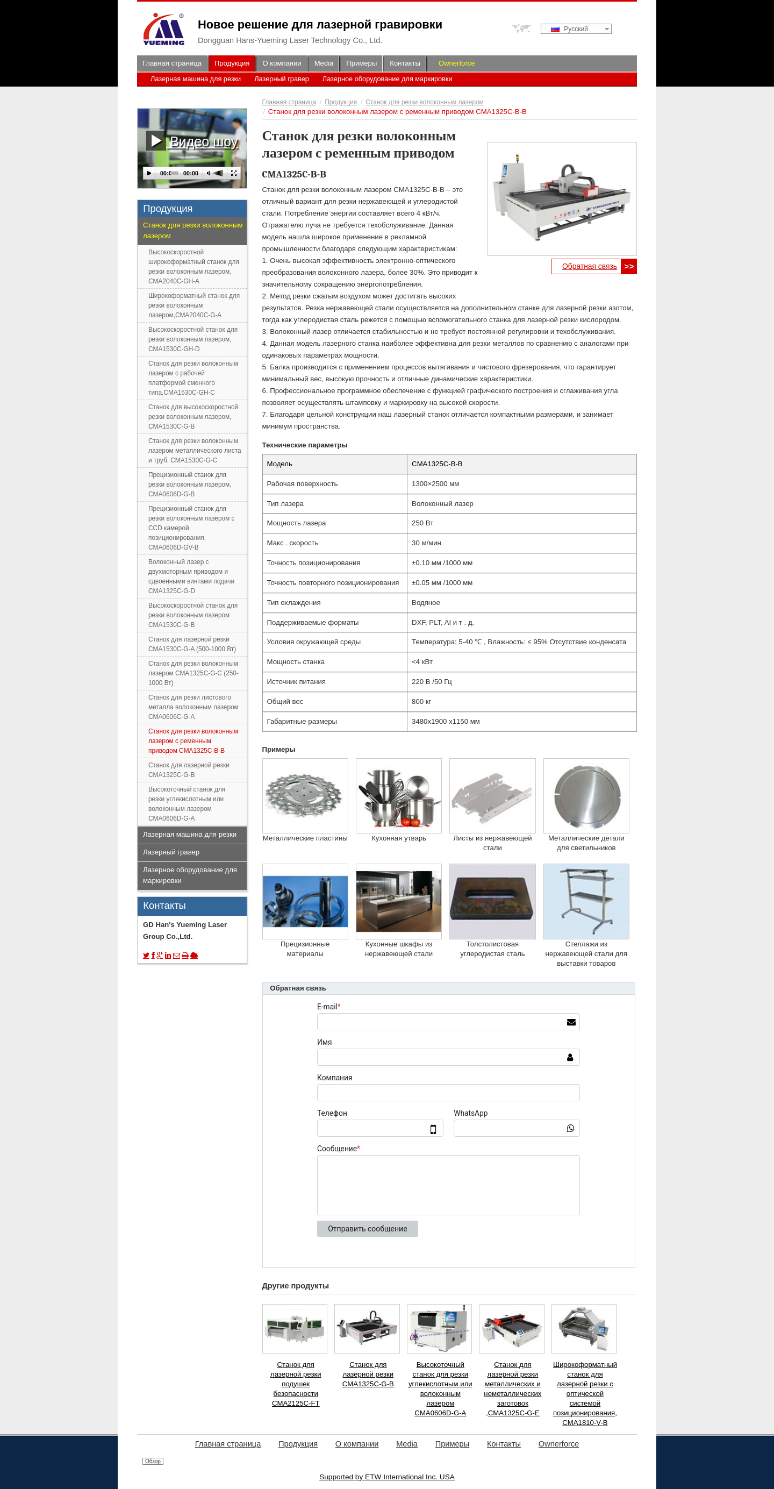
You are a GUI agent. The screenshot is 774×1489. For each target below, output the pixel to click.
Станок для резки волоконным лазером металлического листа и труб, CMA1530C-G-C (194, 450)
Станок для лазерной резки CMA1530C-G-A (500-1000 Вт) (192, 644)
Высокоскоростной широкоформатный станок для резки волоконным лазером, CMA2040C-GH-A (193, 266)
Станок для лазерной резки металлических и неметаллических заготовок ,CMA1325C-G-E (512, 1388)
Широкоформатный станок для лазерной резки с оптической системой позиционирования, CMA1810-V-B (585, 1393)
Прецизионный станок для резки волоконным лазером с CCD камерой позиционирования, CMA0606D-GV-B (191, 528)
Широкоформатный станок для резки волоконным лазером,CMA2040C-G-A (194, 305)
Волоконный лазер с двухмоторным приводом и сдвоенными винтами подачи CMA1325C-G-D (191, 576)
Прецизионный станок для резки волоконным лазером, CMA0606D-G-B (190, 484)
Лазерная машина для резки (195, 79)
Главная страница (289, 102)
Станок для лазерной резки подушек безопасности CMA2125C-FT (295, 1383)
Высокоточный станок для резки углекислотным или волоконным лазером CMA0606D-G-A (440, 1388)
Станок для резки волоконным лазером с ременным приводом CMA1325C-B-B (193, 741)
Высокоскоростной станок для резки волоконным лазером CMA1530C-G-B (193, 615)
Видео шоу (192, 140)
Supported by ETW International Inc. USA (387, 1477)
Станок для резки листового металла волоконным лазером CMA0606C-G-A (193, 707)
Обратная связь (589, 266)
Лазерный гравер (281, 79)
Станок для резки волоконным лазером (424, 102)
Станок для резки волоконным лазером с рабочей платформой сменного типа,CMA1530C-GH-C (193, 378)
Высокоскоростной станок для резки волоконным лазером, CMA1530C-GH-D (193, 339)
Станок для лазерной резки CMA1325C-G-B (368, 1374)
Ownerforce (457, 63)
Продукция (341, 102)
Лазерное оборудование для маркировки (387, 79)
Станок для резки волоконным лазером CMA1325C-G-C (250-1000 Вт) (193, 673)
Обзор (153, 1461)
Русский (569, 29)
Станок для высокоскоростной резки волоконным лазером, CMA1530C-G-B (193, 416)
